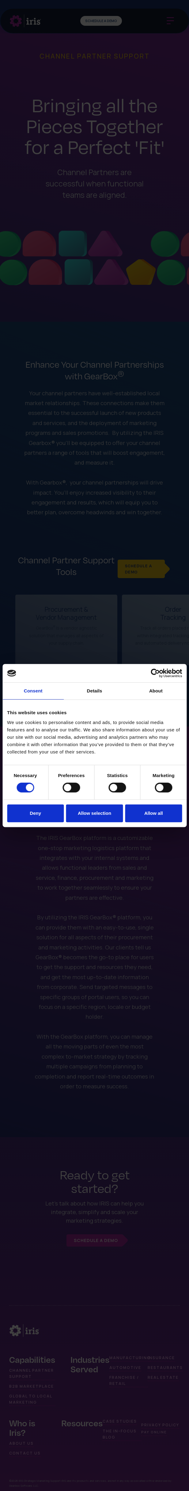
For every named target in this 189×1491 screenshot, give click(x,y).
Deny (35, 813)
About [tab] (156, 690)
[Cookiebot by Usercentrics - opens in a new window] (155, 673)
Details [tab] (94, 690)
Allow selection (94, 813)
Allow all (153, 813)
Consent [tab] (33, 690)
